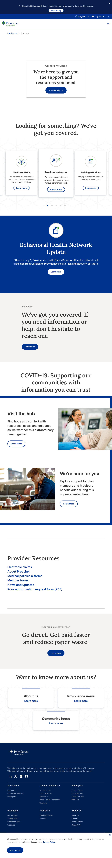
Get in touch (30, 347)
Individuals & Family (15, 793)
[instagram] (21, 776)
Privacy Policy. (49, 842)
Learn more (21, 188)
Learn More (16, 443)
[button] (108, 24)
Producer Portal (13, 822)
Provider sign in (56, 90)
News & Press (77, 822)
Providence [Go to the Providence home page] (12, 33)
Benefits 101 (44, 796)
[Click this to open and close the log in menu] (98, 16)
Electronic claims (19, 567)
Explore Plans (76, 790)
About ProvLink (18, 571)
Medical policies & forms (24, 576)
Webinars (43, 803)
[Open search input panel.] (108, 16)
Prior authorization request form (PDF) (34, 589)
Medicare (11, 790)
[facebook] (26, 776)
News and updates (20, 585)
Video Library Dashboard (50, 800)
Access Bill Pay (77, 796)
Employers (11, 796)
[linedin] (10, 776)
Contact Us (76, 825)
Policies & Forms (46, 815)
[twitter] (15, 776)
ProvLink (43, 818)
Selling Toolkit (13, 818)
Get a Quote (12, 815)
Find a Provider (46, 793)
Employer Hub (77, 793)
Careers (74, 818)
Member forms (18, 580)
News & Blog (56, 11)
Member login (45, 790)
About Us (75, 815)
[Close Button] (109, 3)
